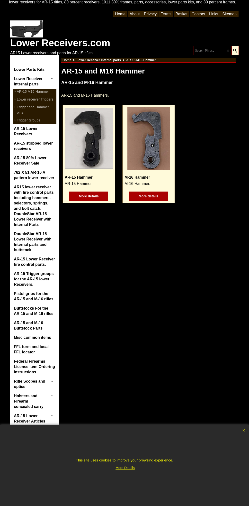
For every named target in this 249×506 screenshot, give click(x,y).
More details (89, 196)
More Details (125, 468)
